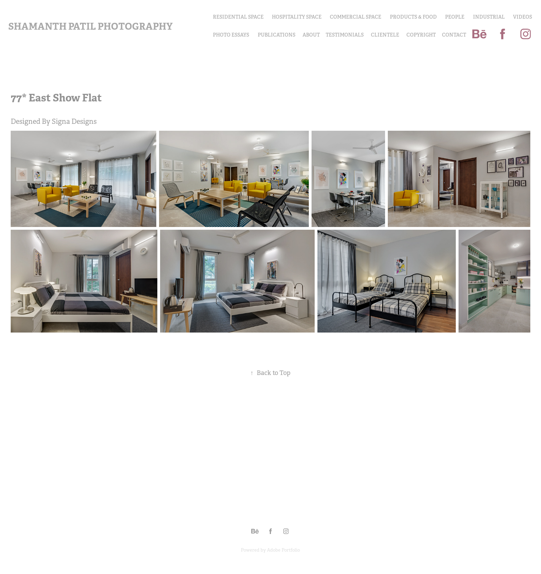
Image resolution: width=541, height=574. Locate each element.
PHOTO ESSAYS (231, 35)
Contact (454, 35)
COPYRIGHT (421, 35)
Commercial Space (355, 17)
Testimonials (345, 35)
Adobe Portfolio (283, 550)
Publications (276, 35)
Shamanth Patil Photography (90, 26)
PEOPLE (454, 17)
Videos (522, 17)
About (311, 35)
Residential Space (238, 17)
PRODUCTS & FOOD (413, 17)
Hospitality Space (297, 17)
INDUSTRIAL (489, 17)
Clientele (385, 35)
